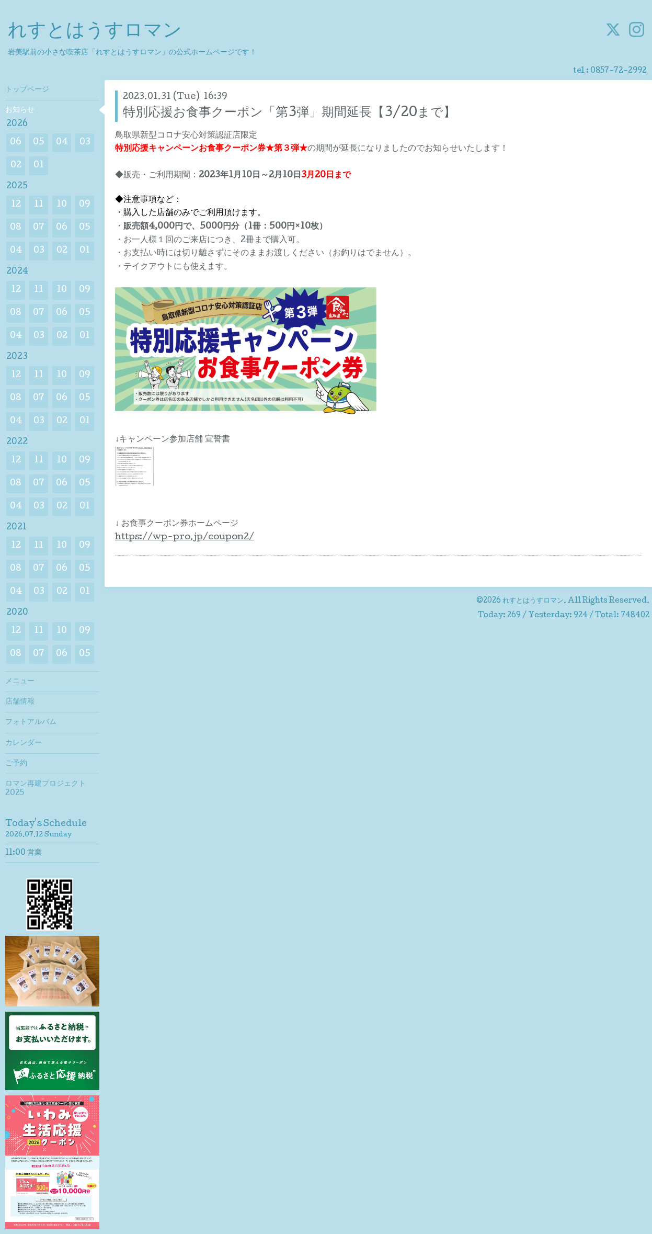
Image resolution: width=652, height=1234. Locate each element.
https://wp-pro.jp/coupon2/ (184, 537)
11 (38, 204)
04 (62, 142)
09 (84, 204)
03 (84, 142)
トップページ (27, 90)
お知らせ (20, 110)
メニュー (20, 681)
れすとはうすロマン (95, 31)
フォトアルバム (30, 722)
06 (15, 142)
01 (38, 165)
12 (16, 204)
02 (15, 165)
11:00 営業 (23, 853)
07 (38, 227)
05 (38, 142)
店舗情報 (20, 702)
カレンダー (23, 743)
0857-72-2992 (618, 71)
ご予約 (16, 764)
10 (61, 204)
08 (15, 227)
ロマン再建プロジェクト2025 (45, 789)
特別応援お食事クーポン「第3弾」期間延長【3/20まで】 (289, 113)
